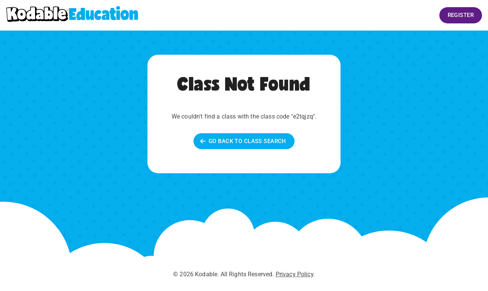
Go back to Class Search (244, 141)
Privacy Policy (294, 274)
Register (460, 15)
